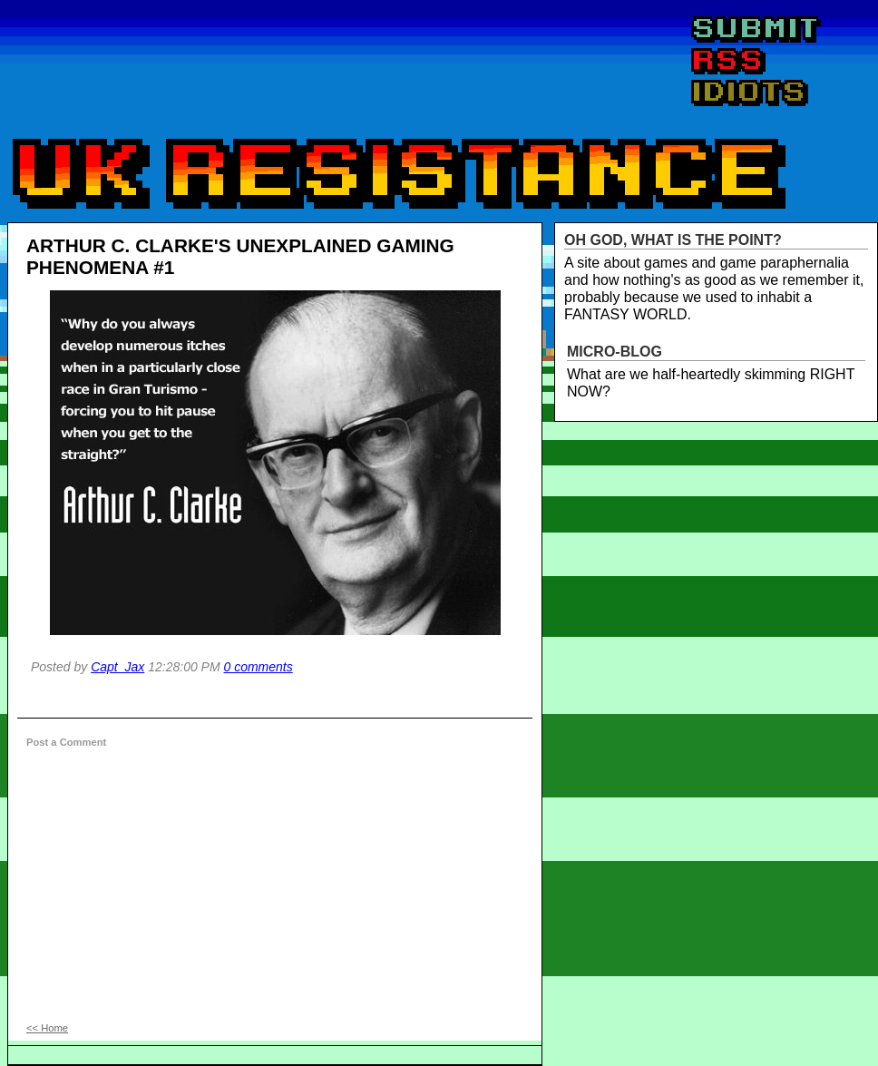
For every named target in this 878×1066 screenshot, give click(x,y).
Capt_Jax (117, 667)
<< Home (47, 1027)
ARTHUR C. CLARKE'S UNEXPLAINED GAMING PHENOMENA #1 (240, 256)
